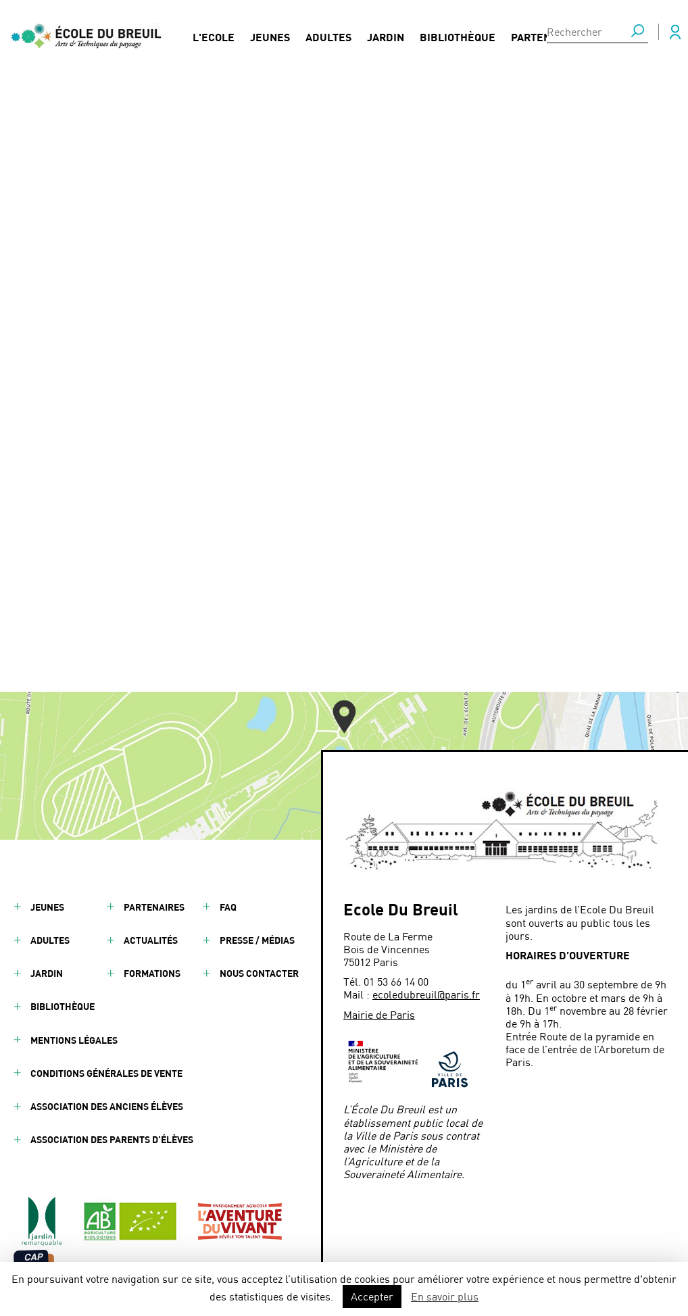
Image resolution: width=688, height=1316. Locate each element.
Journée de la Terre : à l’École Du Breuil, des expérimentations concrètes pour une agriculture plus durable (337, 407)
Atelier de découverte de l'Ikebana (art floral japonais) (316, 435)
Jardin (385, 34)
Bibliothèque (457, 34)
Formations (152, 973)
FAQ (228, 907)
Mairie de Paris (379, 1014)
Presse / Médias (257, 940)
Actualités (151, 940)
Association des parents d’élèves (111, 1139)
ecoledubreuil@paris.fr (426, 994)
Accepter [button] (372, 1296)
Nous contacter (259, 973)
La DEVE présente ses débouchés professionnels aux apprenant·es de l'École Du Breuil (353, 483)
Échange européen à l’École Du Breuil (279, 511)
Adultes (328, 34)
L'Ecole (214, 34)
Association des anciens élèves (106, 1106)
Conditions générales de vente (106, 1073)
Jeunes (270, 34)
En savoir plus (444, 1296)
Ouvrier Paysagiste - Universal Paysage (281, 456)
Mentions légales (74, 1040)
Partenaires (546, 34)
